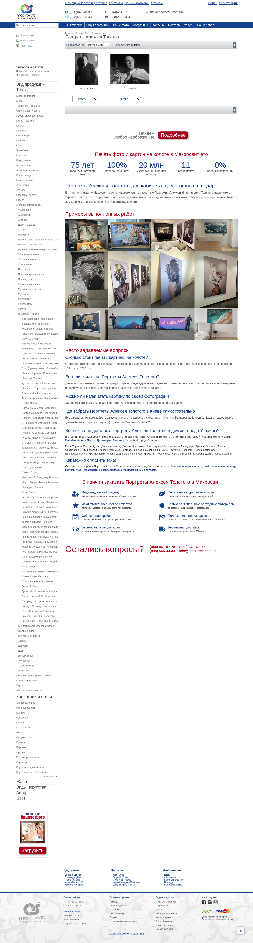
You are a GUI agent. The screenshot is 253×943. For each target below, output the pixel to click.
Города (20, 200)
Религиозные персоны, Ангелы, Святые (38, 239)
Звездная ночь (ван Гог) (124, 885)
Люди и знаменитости (28, 204)
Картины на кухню (173, 885)
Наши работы (206, 25)
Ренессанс (22, 717)
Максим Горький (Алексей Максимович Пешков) (40, 526)
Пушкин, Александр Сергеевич (39, 432)
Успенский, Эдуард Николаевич (40, 333)
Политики (23, 234)
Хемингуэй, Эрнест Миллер (37, 328)
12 (132, 45)
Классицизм (23, 727)
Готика (20, 722)
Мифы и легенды (26, 95)
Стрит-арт (22, 762)
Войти (212, 3)
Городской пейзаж (26, 195)
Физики (22, 229)
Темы (21, 89)
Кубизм (20, 712)
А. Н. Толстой (86, 88)
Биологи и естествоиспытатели (36, 626)
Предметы (22, 140)
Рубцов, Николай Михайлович (39, 437)
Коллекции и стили (34, 696)
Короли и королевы (29, 284)
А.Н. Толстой (130, 88)
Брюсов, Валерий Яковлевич (38, 616)
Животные (22, 150)
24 (135, 45)
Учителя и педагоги (29, 259)
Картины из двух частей (30, 767)
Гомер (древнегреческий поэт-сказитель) (40, 601)
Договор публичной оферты (215, 917)
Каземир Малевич (74, 885)
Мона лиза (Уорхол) (122, 880)
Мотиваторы (23, 135)
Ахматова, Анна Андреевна (37, 581)
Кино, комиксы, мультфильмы (33, 675)
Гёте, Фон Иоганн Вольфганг (38, 611)
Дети (21, 650)
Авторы (23, 792)
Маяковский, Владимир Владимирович (40, 477)
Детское (21, 190)
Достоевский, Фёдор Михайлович (40, 502)
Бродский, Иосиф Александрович (40, 591)
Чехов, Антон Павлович (35, 358)
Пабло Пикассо (72, 880)
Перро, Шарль (30, 403)
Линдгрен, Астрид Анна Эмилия (40, 541)
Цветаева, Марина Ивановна (38, 353)
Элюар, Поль (29, 472)
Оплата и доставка (93, 3)
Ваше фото (121, 25)
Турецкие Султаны (29, 254)
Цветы (20, 125)
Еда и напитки (24, 180)
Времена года (24, 175)
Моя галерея (27, 40)
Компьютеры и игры (27, 680)
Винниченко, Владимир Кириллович (40, 621)
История (23, 670)
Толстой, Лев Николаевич (36, 393)
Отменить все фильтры (29, 75)
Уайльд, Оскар (30, 338)
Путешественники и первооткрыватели (38, 249)
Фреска (20, 752)
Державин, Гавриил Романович (39, 507)
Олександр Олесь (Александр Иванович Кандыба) (40, 427)
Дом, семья (22, 185)
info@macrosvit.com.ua (197, 551)
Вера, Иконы (23, 160)
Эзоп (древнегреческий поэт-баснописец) (40, 368)
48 (139, 45)
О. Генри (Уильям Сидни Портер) (40, 422)
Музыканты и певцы (29, 289)
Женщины (24, 660)
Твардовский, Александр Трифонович (40, 447)
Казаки (22, 308)
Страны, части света (28, 110)
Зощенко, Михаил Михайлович (39, 517)
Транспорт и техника (28, 105)
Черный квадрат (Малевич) (126, 882)
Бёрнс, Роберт (30, 586)
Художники (24, 214)
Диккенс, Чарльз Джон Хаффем (40, 512)
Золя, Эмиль (29, 492)
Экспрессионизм (25, 702)
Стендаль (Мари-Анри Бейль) (39, 442)
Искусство (22, 155)
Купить (82, 98)
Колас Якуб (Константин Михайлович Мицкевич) (40, 546)
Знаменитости (26, 665)
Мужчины (23, 294)
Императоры (25, 655)
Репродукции (162, 905)
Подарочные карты (165, 929)
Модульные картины (166, 902)
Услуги (188, 25)
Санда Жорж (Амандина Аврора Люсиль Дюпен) (40, 462)
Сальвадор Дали (73, 877)
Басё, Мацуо (29, 566)
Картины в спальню (174, 880)
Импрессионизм (25, 707)
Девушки (23, 645)
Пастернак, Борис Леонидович (39, 413)
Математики (25, 299)
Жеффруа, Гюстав (32, 487)
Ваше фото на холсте (166, 913)
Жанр (21, 781)
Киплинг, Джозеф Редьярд (37, 522)
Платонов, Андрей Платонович (39, 408)
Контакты (116, 3)
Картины (158, 25)
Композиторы (26, 304)
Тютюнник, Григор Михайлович (39, 348)
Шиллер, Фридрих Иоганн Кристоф (40, 373)
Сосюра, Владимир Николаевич (40, 452)
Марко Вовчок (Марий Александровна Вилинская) (40, 482)
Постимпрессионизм (28, 757)
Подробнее (173, 135)
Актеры (22, 640)
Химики (22, 219)
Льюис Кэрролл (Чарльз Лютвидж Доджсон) (40, 536)
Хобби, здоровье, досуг (29, 115)
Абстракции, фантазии (29, 690)
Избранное (26, 45)
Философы (24, 209)
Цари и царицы (27, 224)
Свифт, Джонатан (32, 467)
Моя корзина (27, 35)
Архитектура (23, 165)
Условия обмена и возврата (123, 921)
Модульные (141, 25)
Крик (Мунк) (118, 875)
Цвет (21, 798)
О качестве (75, 25)
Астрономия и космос (28, 170)
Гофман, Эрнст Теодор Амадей (40, 561)
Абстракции (170, 877)
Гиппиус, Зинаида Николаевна (39, 606)
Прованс (21, 742)
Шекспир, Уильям (32, 378)
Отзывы (157, 3)
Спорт (19, 145)
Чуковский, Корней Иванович (38, 383)
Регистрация (228, 3)
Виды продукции (97, 25)
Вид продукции (30, 84)
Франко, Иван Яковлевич (36, 323)
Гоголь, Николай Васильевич (38, 596)
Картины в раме (163, 917)
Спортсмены (25, 264)
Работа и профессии (30, 244)
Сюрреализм (23, 737)
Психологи (24, 269)
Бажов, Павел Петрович (35, 576)
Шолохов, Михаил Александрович (40, 363)
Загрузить (32, 850)
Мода (19, 100)
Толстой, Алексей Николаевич (34, 71)
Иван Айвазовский (74, 882)
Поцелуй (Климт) (121, 877)
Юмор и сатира (25, 120)
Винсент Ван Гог (73, 875)
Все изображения (164, 921)
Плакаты (160, 909)
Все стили (49, 776)
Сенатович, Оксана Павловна (39, 457)
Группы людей (26, 630)
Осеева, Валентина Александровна (40, 417)
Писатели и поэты (28, 313)
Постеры (174, 25)
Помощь (71, 3)
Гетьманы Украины (29, 635)
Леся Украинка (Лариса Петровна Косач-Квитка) (40, 551)
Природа (21, 130)
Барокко (21, 747)
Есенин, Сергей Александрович (40, 497)
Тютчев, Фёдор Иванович (36, 343)
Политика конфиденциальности (217, 919)
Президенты (25, 279)
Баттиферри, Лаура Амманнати (40, 571)
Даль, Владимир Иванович (37, 556)
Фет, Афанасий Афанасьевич (38, 318)
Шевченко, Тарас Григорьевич (39, 388)
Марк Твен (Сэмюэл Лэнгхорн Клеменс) (40, 531)
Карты (19, 685)
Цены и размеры (136, 3)
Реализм (21, 732)
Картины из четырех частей (32, 772)
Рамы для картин (164, 925)
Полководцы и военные (31, 274)
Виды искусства (31, 787)
